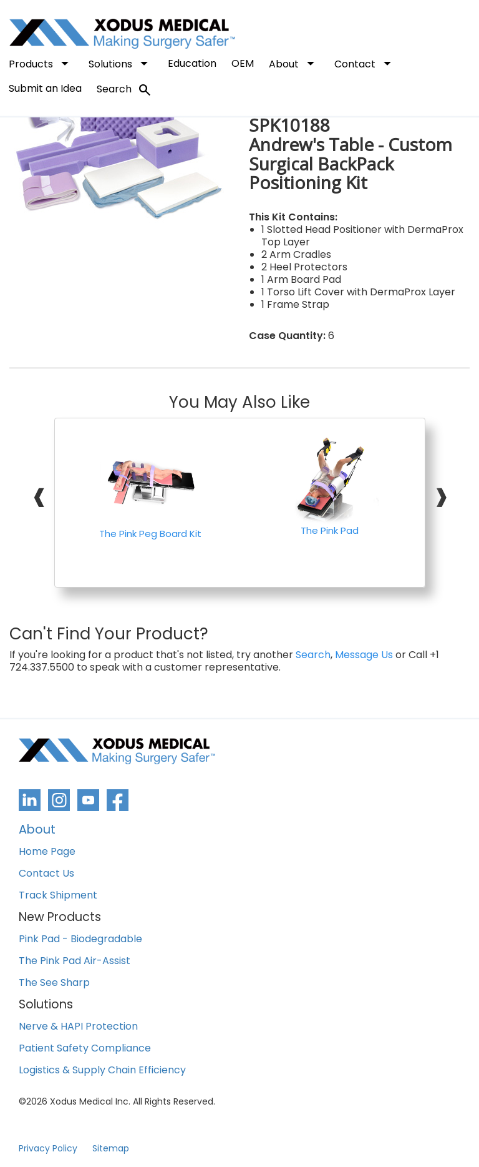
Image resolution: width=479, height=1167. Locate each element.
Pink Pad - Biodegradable (80, 939)
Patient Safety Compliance (85, 1048)
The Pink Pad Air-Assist (74, 961)
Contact (365, 63)
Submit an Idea (45, 88)
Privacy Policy (48, 1148)
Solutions (121, 63)
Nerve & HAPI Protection (78, 1026)
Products (41, 63)
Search (124, 90)
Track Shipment (58, 895)
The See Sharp (54, 983)
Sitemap (110, 1148)
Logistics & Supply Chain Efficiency (102, 1070)
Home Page (47, 852)
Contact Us (46, 873)
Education (192, 63)
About (294, 63)
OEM (242, 63)
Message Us (364, 655)
